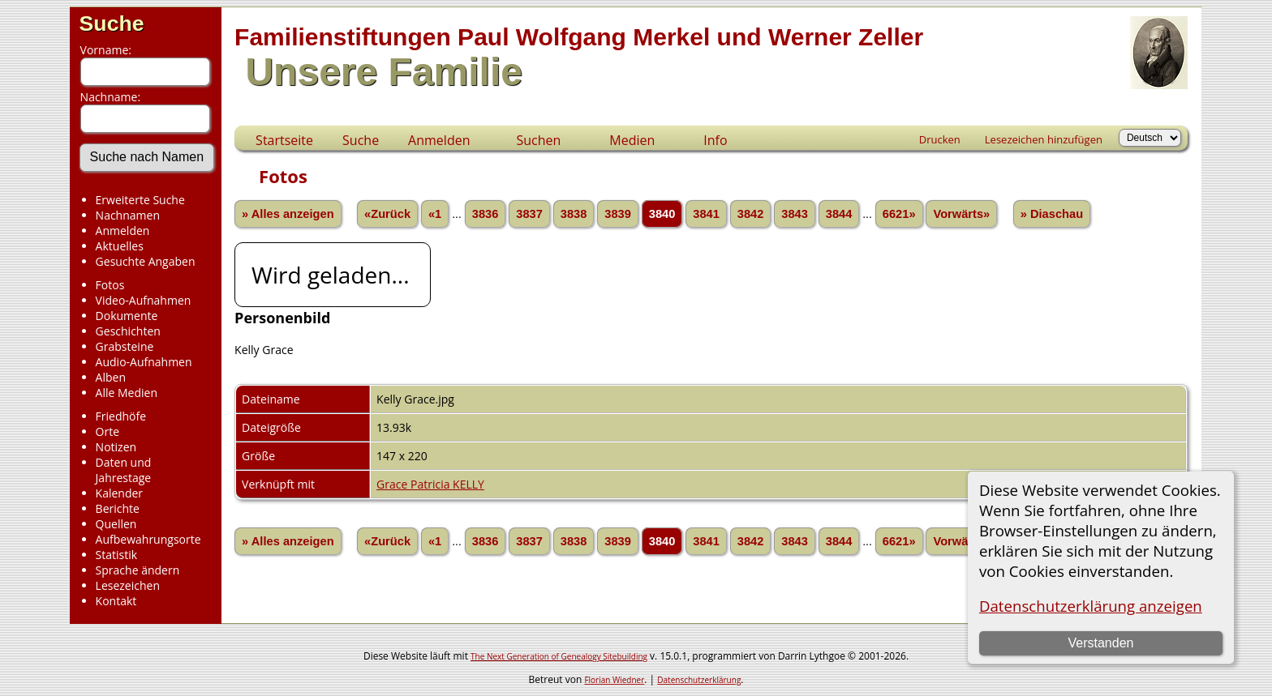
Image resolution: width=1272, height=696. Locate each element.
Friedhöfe (121, 416)
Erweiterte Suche (140, 199)
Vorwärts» (961, 213)
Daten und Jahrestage (124, 470)
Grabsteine (125, 346)
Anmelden (123, 230)
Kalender (119, 493)
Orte (107, 431)
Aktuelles (120, 246)
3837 (529, 213)
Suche (112, 23)
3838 (574, 213)
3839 (617, 213)
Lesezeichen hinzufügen (1043, 139)
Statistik (117, 554)
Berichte (118, 508)
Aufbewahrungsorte (148, 539)
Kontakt (116, 600)
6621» (899, 213)
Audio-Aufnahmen (144, 361)
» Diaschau (1052, 213)
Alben (111, 377)
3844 (839, 213)
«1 (434, 213)
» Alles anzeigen (288, 213)
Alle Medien (126, 392)
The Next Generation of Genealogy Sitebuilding (559, 656)
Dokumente (127, 315)
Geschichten (128, 331)
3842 (750, 213)
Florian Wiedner (614, 679)
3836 (485, 213)
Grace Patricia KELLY (430, 484)
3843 (794, 213)
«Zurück (387, 213)
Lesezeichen (128, 585)
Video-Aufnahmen (143, 300)
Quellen (116, 524)
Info (715, 140)
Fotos (110, 284)
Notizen (116, 447)
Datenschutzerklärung (699, 679)
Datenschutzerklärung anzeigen (1090, 606)
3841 (706, 213)
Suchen (538, 140)
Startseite (284, 140)
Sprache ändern (138, 570)
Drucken (939, 139)
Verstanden (1100, 643)
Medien (632, 140)
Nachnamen (128, 215)
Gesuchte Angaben (146, 261)
